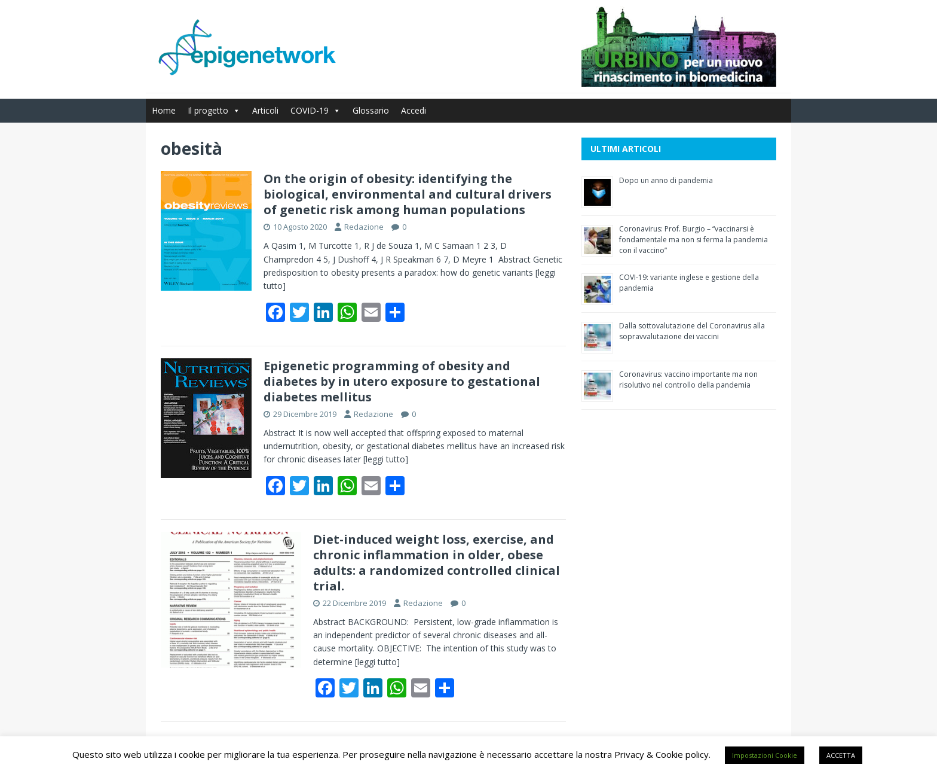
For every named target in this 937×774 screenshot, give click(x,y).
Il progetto (214, 110)
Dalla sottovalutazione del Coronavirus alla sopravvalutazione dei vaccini (692, 331)
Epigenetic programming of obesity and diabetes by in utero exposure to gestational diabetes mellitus (402, 381)
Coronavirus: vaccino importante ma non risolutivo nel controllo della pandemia (688, 379)
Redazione (364, 226)
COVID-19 (315, 110)
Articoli (265, 110)
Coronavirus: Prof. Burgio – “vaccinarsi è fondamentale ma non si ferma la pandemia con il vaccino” (693, 239)
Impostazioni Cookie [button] (764, 755)
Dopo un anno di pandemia (666, 180)
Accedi (413, 110)
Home (164, 110)
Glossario (371, 110)
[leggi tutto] (385, 459)
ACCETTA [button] (840, 755)
